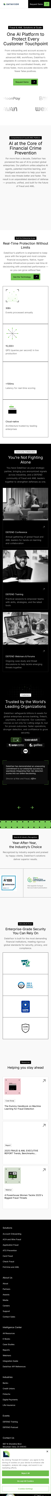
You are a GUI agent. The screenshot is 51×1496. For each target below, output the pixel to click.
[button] (19, 807)
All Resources (9, 1333)
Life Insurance (9, 1405)
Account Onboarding (12, 1234)
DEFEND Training (10, 1422)
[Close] (47, 1451)
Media (5, 1300)
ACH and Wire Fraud (12, 1239)
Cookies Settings (25, 1489)
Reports (6, 1350)
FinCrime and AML (11, 1267)
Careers (6, 1305)
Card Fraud (8, 1256)
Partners (6, 1289)
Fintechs (6, 1394)
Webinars (7, 1355)
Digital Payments (10, 1399)
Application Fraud (10, 1245)
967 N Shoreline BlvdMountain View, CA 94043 (14, 1445)
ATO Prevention (10, 1250)
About (5, 1283)
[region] (25, 1471)
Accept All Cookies (25, 1481)
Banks (5, 1383)
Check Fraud (8, 1261)
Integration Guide (10, 1361)
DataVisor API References (14, 1366)
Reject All (25, 1473)
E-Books (6, 1339)
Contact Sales (9, 1317)
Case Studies (8, 1344)
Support (6, 1311)
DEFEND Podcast (10, 1427)
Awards (6, 1294)
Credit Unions (9, 1388)
